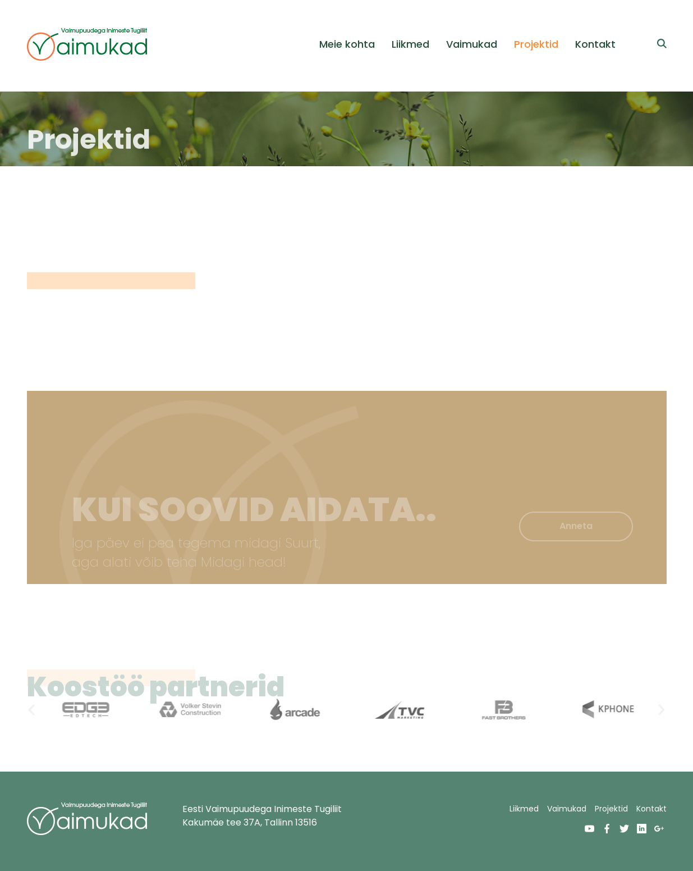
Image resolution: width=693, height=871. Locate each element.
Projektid (536, 44)
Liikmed (410, 44)
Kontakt (595, 44)
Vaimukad (471, 44)
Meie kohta (347, 44)
